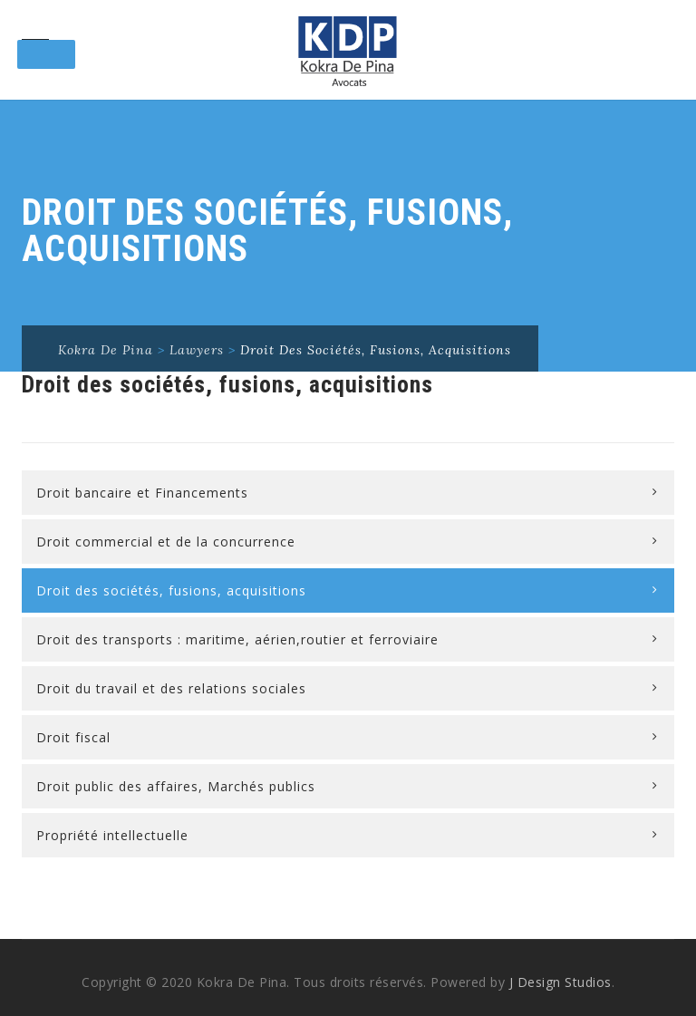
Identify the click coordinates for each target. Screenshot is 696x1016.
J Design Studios (560, 982)
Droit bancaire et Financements (142, 492)
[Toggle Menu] (46, 54)
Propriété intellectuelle (112, 835)
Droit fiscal (73, 737)
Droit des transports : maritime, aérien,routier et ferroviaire (237, 639)
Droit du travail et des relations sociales (171, 688)
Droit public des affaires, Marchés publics (175, 786)
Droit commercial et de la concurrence (165, 541)
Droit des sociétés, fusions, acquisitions (171, 590)
